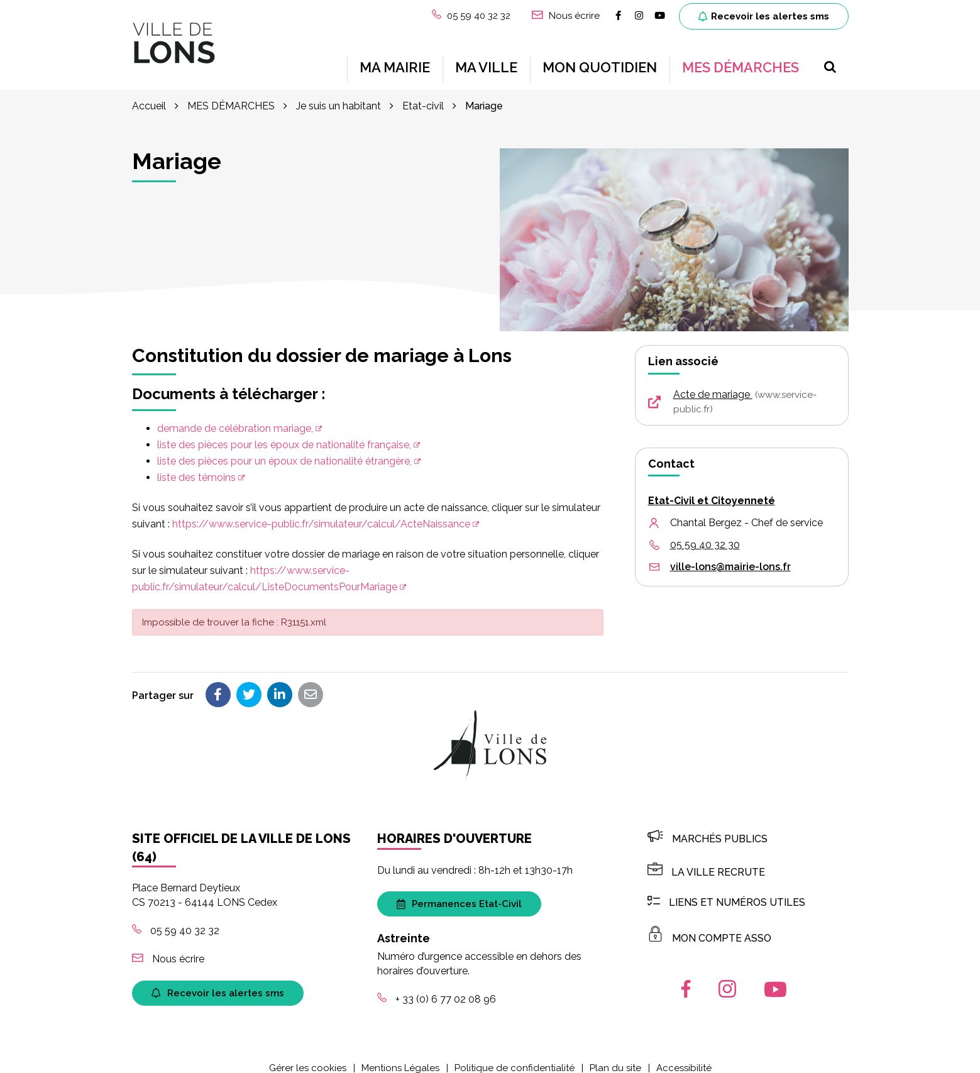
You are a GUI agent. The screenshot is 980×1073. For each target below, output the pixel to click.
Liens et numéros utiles (726, 891)
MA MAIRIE (395, 61)
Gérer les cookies (307, 1056)
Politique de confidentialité (514, 1056)
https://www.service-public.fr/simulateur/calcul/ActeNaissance (321, 513)
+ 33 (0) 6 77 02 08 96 (436, 988)
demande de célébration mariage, (235, 417)
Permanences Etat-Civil (459, 892)
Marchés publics (707, 828)
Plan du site (615, 1056)
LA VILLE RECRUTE (706, 861)
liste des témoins (196, 466)
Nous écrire (168, 948)
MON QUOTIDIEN (599, 61)
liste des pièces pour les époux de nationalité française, (284, 433)
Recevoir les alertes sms (763, 16)
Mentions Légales (400, 1056)
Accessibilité (684, 1056)
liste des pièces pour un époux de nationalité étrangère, (284, 450)
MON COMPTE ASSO (709, 927)
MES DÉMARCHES (740, 61)
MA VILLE (486, 61)
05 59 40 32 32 (175, 919)
